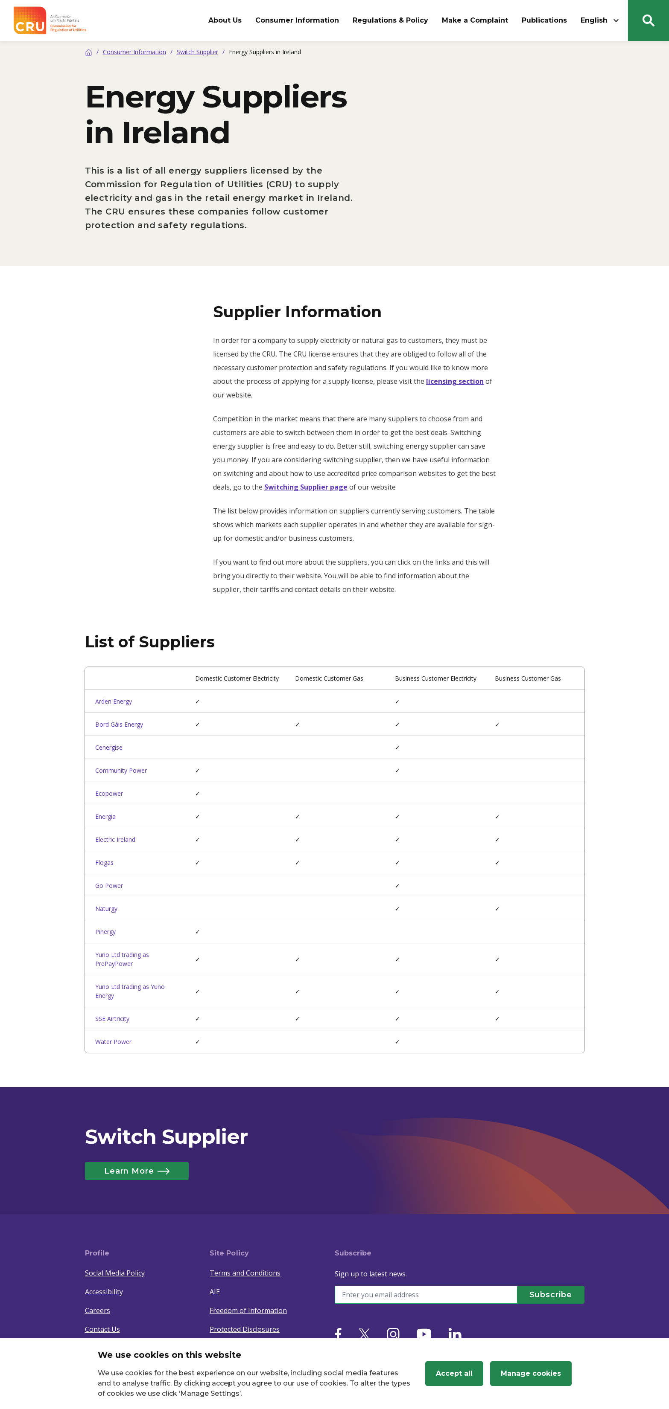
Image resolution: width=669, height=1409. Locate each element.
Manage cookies (531, 1373)
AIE (215, 1291)
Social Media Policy (115, 1273)
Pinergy (105, 932)
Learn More (138, 1171)
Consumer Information (297, 20)
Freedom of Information (248, 1310)
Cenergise (109, 747)
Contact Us (102, 1329)
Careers (97, 1310)
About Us (225, 20)
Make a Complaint (475, 20)
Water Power (113, 1042)
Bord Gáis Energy (119, 724)
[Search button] (648, 20)
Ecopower (109, 793)
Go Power (109, 885)
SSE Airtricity (112, 1019)
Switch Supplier (197, 52)
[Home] (88, 52)
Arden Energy (113, 701)
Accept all (454, 1373)
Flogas (104, 862)
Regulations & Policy (390, 20)
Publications (544, 20)
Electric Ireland (115, 839)
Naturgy (106, 909)
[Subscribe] (550, 1295)
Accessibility (104, 1291)
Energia (105, 816)
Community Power (121, 770)
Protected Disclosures (245, 1329)
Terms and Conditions (245, 1273)
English (601, 20)
